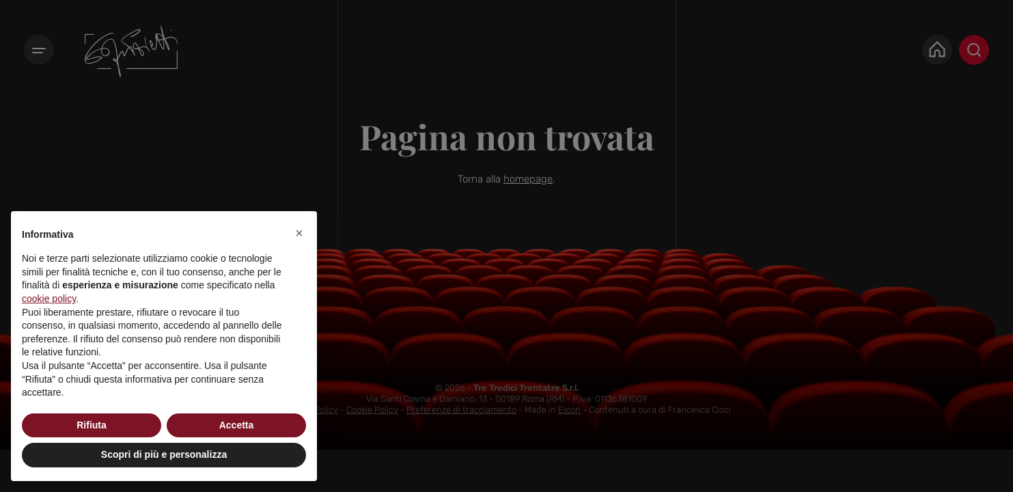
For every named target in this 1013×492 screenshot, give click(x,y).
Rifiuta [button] (92, 425)
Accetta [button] (236, 425)
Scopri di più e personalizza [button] (164, 454)
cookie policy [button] (49, 298)
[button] (299, 233)
